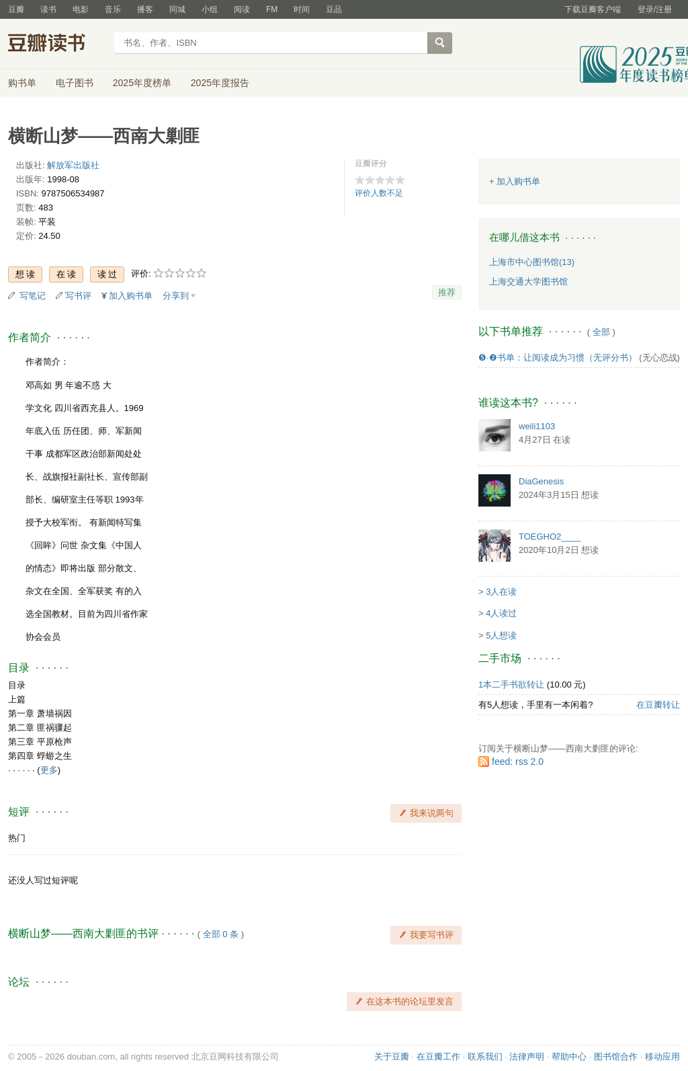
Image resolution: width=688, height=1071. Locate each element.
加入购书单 (131, 296)
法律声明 (526, 1056)
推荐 (447, 292)
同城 (177, 9)
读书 (48, 9)
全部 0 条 (221, 934)
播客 (145, 9)
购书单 (22, 82)
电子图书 (74, 82)
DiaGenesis (541, 481)
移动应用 (662, 1056)
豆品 (334, 9)
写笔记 (32, 296)
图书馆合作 (616, 1056)
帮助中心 (569, 1056)
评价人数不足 (379, 193)
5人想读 (501, 635)
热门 (17, 838)
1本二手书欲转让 (511, 684)
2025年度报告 (220, 82)
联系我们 (485, 1056)
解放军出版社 (73, 165)
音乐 (113, 9)
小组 (210, 9)
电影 (81, 9)
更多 (49, 770)
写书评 (78, 296)
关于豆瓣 (391, 1056)
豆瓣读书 (56, 44)
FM (271, 9)
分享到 (176, 296)
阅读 (242, 9)
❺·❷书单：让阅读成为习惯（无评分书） (557, 358)
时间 (302, 9)
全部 (601, 332)
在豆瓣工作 (438, 1056)
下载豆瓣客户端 (592, 9)
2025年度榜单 (142, 82)
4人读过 (501, 613)
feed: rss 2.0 (518, 761)
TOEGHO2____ (549, 536)
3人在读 (501, 592)
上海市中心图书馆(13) (531, 262)
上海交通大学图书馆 (528, 281)
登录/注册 (655, 9)
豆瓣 (16, 9)
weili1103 (537, 426)
